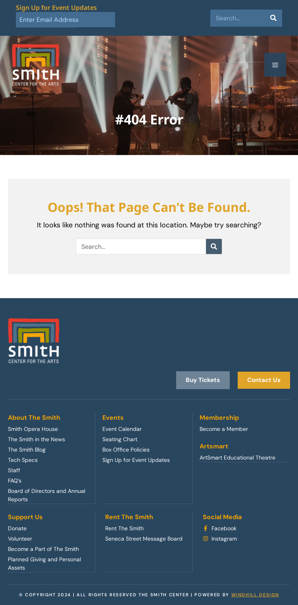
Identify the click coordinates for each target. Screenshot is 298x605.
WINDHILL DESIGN (255, 594)
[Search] (273, 18)
